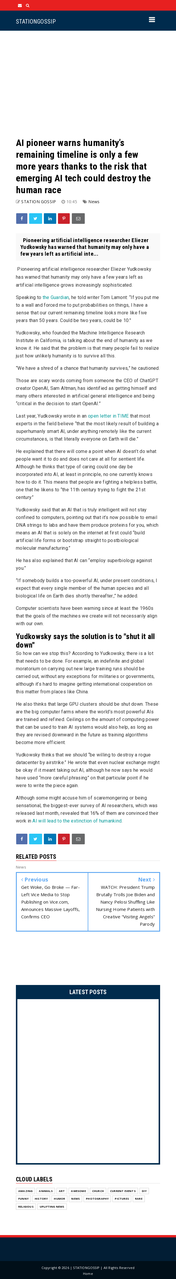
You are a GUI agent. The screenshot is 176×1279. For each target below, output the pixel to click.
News (93, 201)
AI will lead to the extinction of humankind (77, 821)
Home (88, 1273)
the (56, 297)
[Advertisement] (88, 83)
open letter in (108, 416)
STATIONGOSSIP (36, 21)
